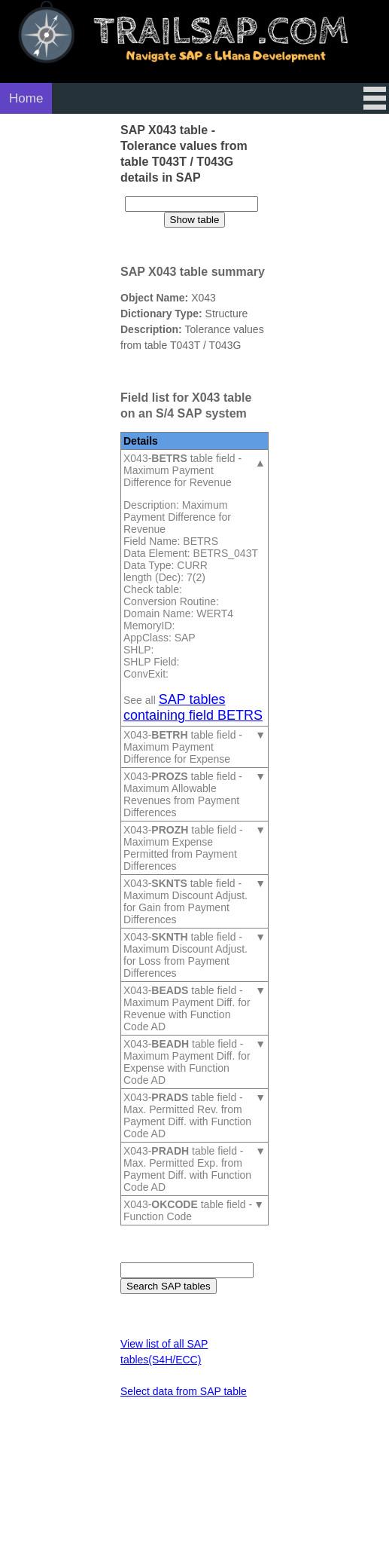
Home (26, 98)
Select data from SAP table (183, 1391)
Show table (195, 219)
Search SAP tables (168, 1286)
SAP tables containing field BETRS (193, 707)
